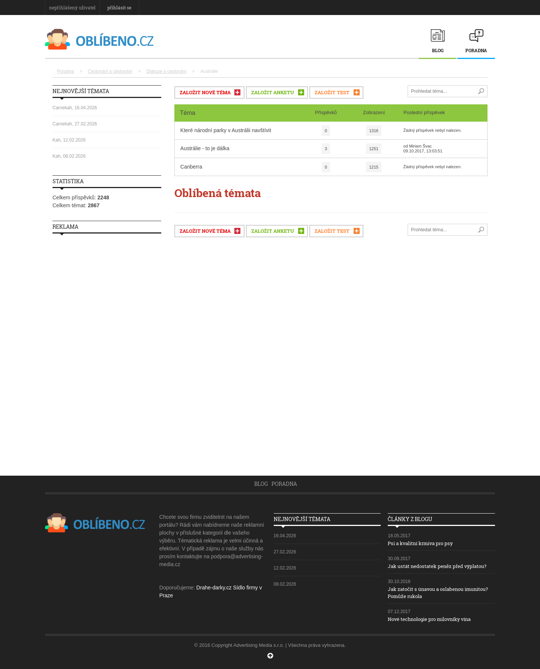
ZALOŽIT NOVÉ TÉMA (205, 91)
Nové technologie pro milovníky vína (434, 618)
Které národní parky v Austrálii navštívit (225, 129)
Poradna (476, 50)
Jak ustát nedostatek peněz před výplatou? (441, 566)
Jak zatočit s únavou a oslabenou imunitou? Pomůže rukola (429, 592)
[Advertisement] (106, 351)
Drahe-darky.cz (214, 588)
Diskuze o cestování (166, 71)
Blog (438, 50)
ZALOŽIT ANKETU (272, 91)
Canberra (191, 166)
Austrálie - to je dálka (205, 147)
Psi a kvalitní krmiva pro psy (423, 543)
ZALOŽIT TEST (332, 91)
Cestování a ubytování (110, 71)
